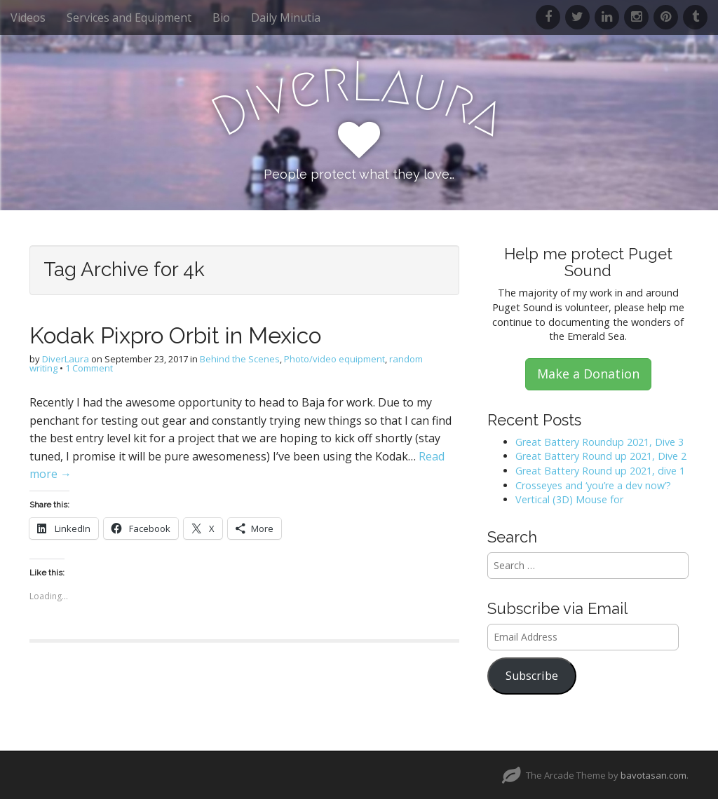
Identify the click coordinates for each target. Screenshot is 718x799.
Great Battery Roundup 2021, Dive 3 (599, 442)
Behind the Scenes (240, 359)
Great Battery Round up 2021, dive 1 (600, 470)
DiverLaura (65, 359)
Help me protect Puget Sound (588, 262)
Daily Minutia (285, 17)
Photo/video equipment (334, 359)
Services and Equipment (129, 17)
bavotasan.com (653, 775)
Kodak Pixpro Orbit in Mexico (175, 335)
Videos (28, 17)
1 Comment (89, 368)
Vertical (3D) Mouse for (569, 499)
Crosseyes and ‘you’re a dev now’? (593, 485)
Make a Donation (588, 373)
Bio (221, 17)
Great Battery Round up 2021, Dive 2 (600, 456)
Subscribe (532, 675)
